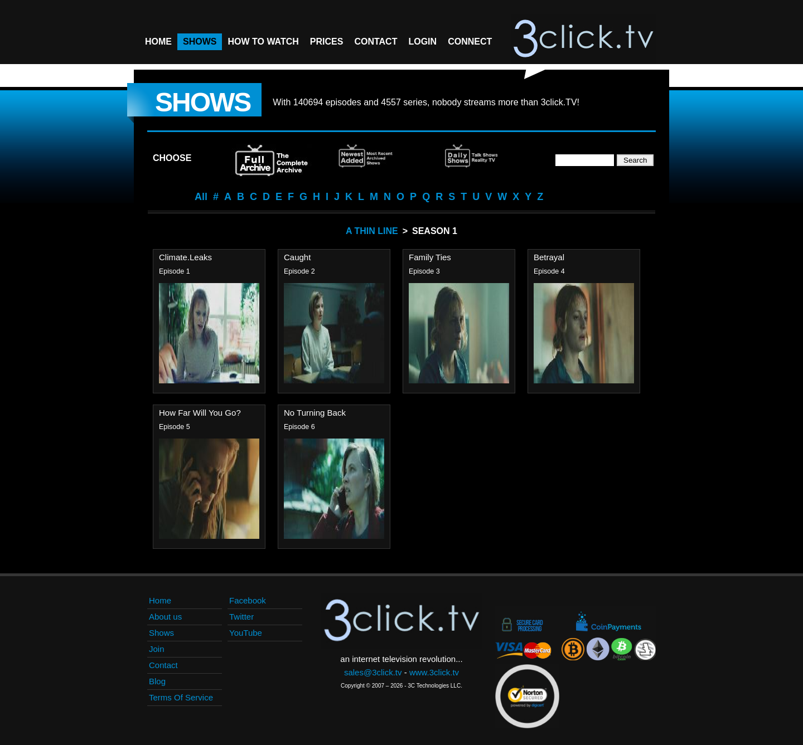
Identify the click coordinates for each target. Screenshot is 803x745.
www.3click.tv (434, 672)
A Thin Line (372, 231)
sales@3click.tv (373, 672)
